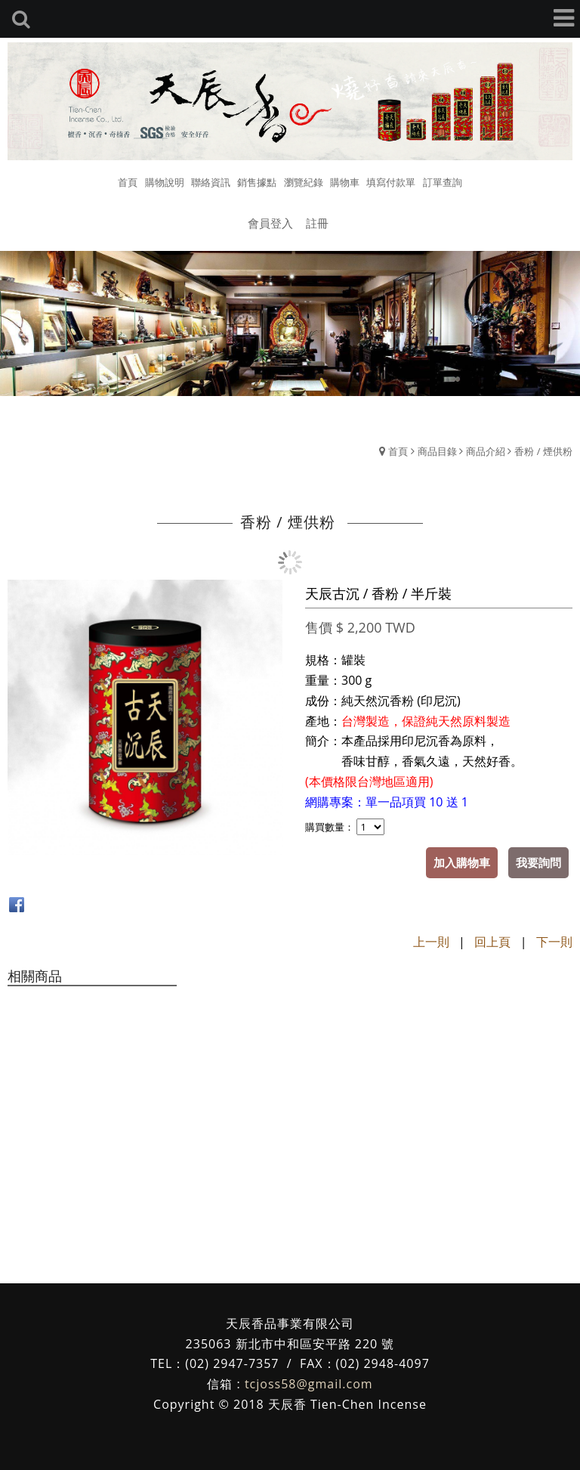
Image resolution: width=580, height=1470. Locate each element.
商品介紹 (485, 451)
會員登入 (270, 223)
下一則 (554, 941)
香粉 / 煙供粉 (543, 451)
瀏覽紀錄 (303, 182)
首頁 (398, 451)
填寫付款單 (390, 182)
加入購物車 (461, 862)
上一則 (431, 941)
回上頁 (492, 941)
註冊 (317, 223)
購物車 (344, 182)
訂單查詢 (442, 182)
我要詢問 (538, 862)
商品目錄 (437, 451)
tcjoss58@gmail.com (309, 1384)
